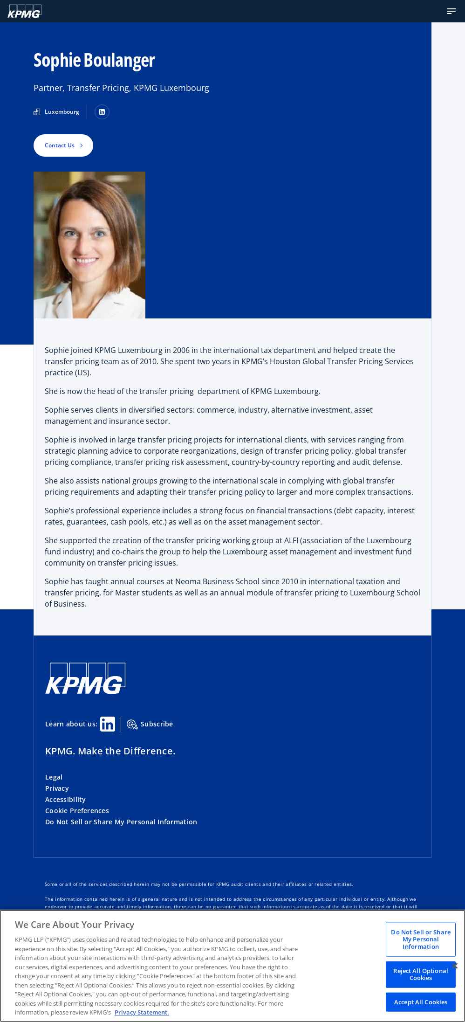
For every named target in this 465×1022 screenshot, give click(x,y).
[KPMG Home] (85, 691)
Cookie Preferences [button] (77, 810)
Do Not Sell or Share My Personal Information (121, 821)
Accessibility (65, 799)
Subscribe (150, 724)
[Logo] (24, 11)
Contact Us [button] (60, 145)
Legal (53, 777)
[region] (232, 966)
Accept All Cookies (420, 1001)
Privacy (57, 788)
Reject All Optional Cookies (420, 974)
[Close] (454, 965)
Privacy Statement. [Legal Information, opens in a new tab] (142, 1012)
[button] (451, 11)
